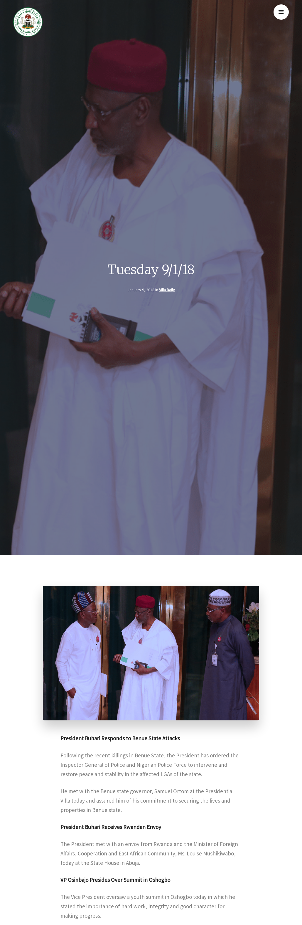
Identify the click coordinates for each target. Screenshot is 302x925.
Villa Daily (167, 289)
